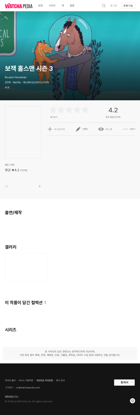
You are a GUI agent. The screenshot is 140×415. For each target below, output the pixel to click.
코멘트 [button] (81, 129)
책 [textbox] (63, 5)
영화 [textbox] (40, 5)
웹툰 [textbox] (72, 5)
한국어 (124, 382)
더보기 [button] (129, 129)
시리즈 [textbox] (52, 5)
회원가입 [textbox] (128, 5)
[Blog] (132, 400)
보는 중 (105, 129)
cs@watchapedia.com (28, 387)
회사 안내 (60, 380)
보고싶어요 (56, 129)
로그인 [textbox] (113, 5)
